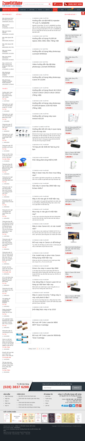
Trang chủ (23, 9)
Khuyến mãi (70, 9)
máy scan (27, 433)
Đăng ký (76, 387)
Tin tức (47, 401)
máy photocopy (15, 433)
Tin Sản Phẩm (6, 159)
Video (62, 9)
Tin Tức (40, 9)
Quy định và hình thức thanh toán (27, 396)
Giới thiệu (31, 9)
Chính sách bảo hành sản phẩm (27, 402)
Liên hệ (78, 9)
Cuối (48, 348)
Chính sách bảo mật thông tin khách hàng (29, 407)
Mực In (7, 405)
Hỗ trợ (55, 9)
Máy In (7, 401)
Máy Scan (7, 403)
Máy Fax (7, 398)
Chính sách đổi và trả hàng (25, 405)
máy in (22, 433)
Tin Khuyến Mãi (6, 272)
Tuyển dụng (48, 398)
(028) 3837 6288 (75, 4)
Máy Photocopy (9, 396)
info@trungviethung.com (75, 402)
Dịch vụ (47, 9)
